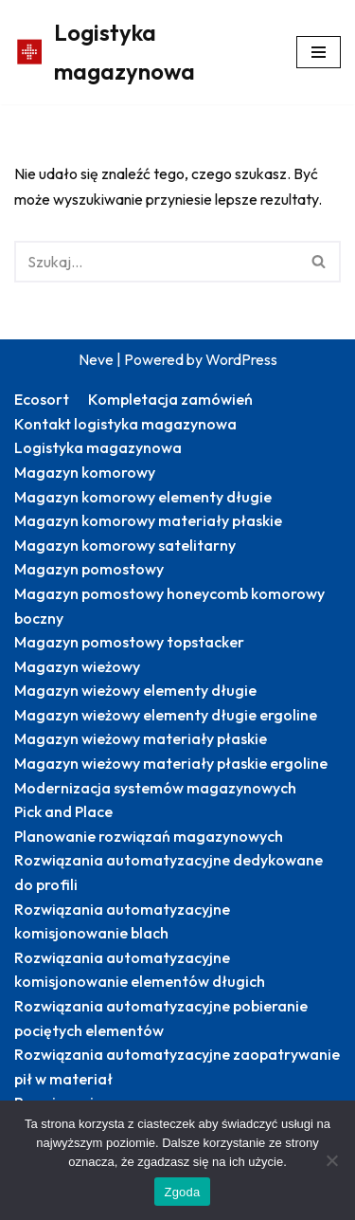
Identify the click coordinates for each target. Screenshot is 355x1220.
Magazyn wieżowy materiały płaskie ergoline (171, 763)
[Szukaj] (156, 261)
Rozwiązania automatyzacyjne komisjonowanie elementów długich (139, 970)
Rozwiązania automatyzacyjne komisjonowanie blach (122, 921)
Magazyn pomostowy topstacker (129, 641)
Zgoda (182, 1192)
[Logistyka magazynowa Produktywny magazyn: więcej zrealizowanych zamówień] (141, 52)
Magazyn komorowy (84, 472)
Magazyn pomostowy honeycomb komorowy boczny (169, 606)
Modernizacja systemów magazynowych (155, 787)
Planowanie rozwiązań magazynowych (148, 836)
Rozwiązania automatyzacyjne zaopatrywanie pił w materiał (177, 1066)
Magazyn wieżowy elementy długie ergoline (165, 714)
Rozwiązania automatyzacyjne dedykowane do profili (168, 872)
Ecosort (41, 399)
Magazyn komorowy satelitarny (125, 545)
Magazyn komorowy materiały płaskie (148, 520)
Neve (96, 359)
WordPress (241, 359)
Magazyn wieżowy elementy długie (135, 690)
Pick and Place (63, 811)
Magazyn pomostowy (89, 568)
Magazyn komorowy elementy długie (143, 496)
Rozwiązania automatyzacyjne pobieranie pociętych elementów (161, 1018)
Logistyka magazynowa (98, 447)
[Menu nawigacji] (318, 52)
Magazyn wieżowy (77, 666)
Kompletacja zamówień (170, 399)
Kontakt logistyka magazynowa (125, 423)
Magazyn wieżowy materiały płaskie (140, 738)
